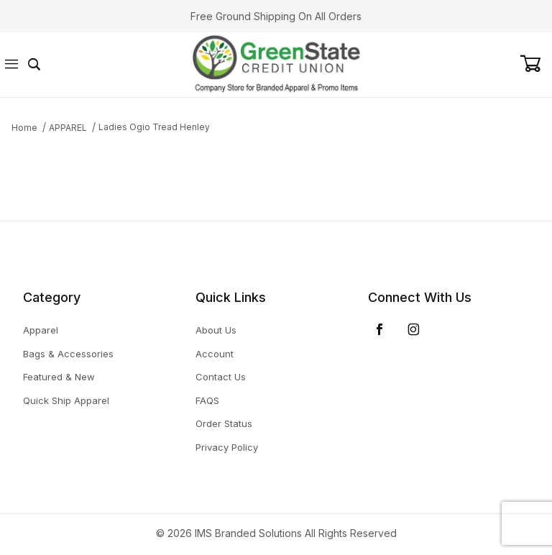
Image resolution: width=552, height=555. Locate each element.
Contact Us (221, 376)
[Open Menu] (11, 65)
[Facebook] (379, 329)
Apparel (40, 330)
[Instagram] (414, 329)
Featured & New (59, 376)
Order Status (224, 423)
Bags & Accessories (68, 353)
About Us (216, 330)
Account (215, 353)
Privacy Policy (227, 447)
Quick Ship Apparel (66, 400)
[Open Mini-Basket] (536, 64)
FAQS (207, 400)
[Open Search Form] (34, 65)
